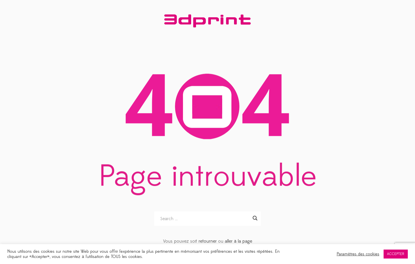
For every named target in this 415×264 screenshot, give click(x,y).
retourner (208, 241)
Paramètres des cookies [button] (358, 254)
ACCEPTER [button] (395, 254)
